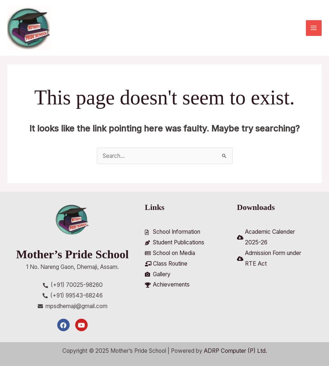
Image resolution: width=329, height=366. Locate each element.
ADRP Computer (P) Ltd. (235, 351)
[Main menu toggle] (314, 28)
